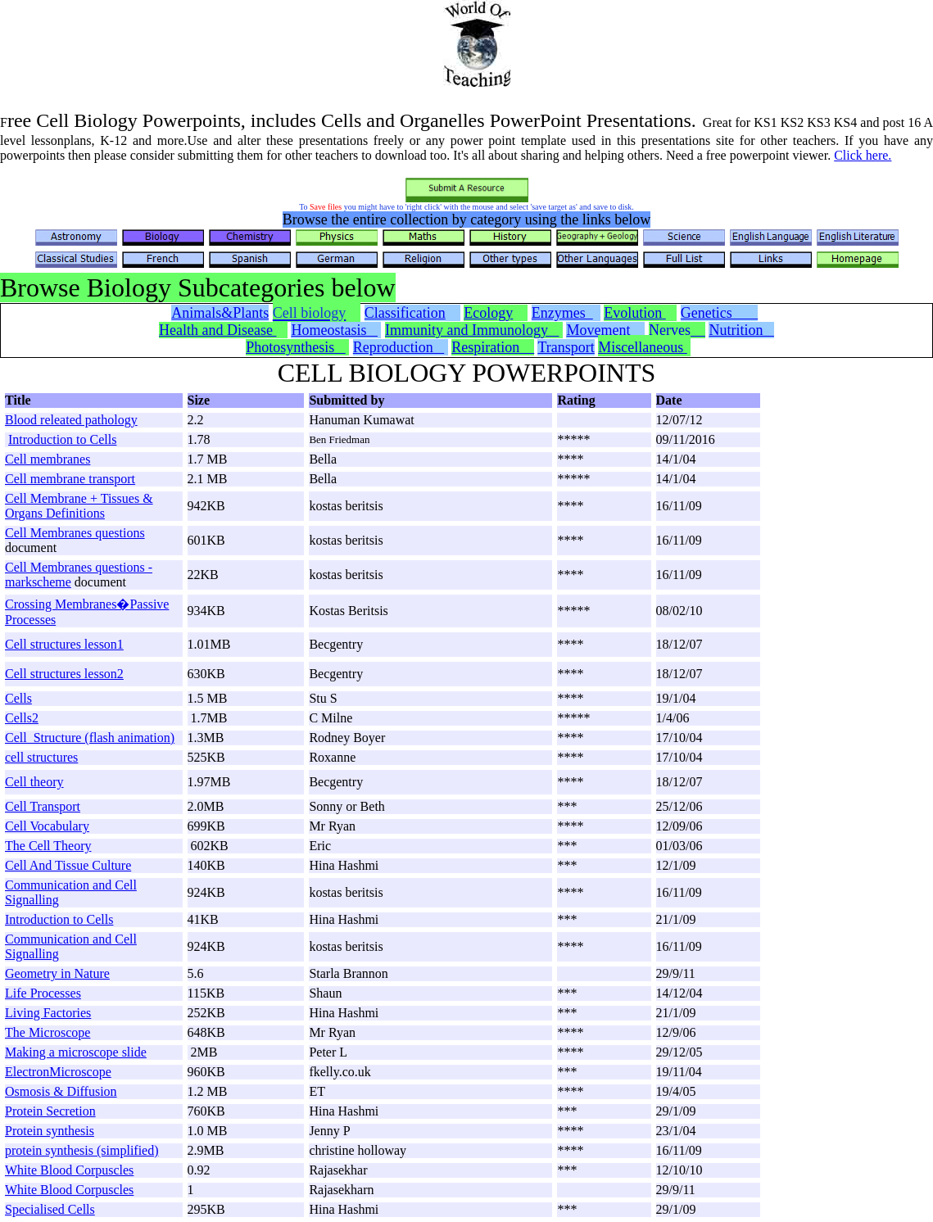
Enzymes (562, 313)
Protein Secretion (50, 1111)
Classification (405, 313)
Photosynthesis (296, 347)
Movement (603, 330)
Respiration (492, 347)
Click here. (862, 155)
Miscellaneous (642, 347)
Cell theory (34, 782)
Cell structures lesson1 (64, 644)
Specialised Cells (50, 1209)
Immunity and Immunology (472, 330)
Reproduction (398, 347)
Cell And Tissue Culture (68, 865)
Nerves (677, 330)
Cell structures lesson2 (64, 674)
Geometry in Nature (57, 973)
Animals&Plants (220, 313)
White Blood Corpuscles (69, 1170)
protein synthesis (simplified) (82, 1150)
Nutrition (741, 330)
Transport (565, 347)
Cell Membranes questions (75, 533)
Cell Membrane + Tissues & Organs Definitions (79, 505)
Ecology (488, 313)
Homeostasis (334, 330)
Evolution (633, 313)
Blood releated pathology (71, 420)
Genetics (719, 313)
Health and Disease (217, 330)
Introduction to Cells (62, 439)
